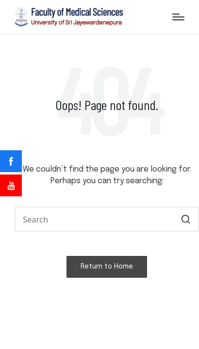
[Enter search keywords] (107, 218)
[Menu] (178, 17)
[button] (186, 218)
